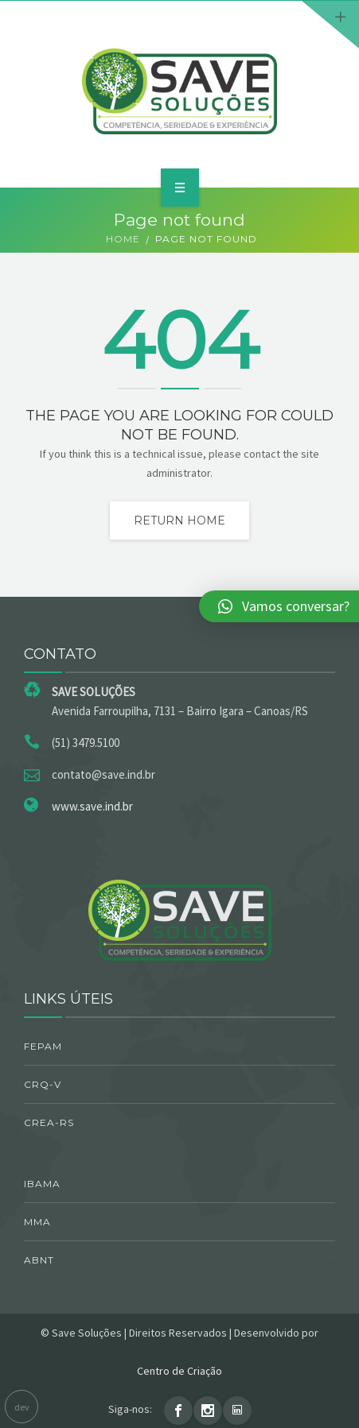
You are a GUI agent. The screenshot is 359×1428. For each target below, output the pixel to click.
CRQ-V (42, 1084)
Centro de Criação (179, 1371)
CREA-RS (49, 1122)
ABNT (39, 1260)
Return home (179, 520)
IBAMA (42, 1184)
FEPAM (43, 1046)
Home (123, 239)
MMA (37, 1222)
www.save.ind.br (92, 806)
